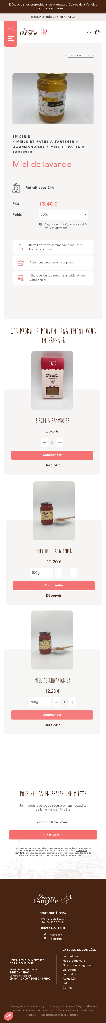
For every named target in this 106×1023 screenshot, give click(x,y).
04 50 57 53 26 (65, 17)
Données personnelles (38, 1011)
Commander (52, 451)
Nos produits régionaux (78, 965)
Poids (17, 215)
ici (86, 855)
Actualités (69, 978)
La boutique (71, 956)
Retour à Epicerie (81, 55)
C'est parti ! (53, 835)
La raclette (70, 969)
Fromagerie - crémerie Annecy (27, 1006)
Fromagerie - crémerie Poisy (65, 1006)
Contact (68, 987)
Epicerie (21, 136)
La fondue (69, 974)
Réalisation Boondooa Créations (59, 1015)
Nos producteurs (74, 960)
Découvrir (52, 461)
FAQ (65, 983)
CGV (58, 1011)
